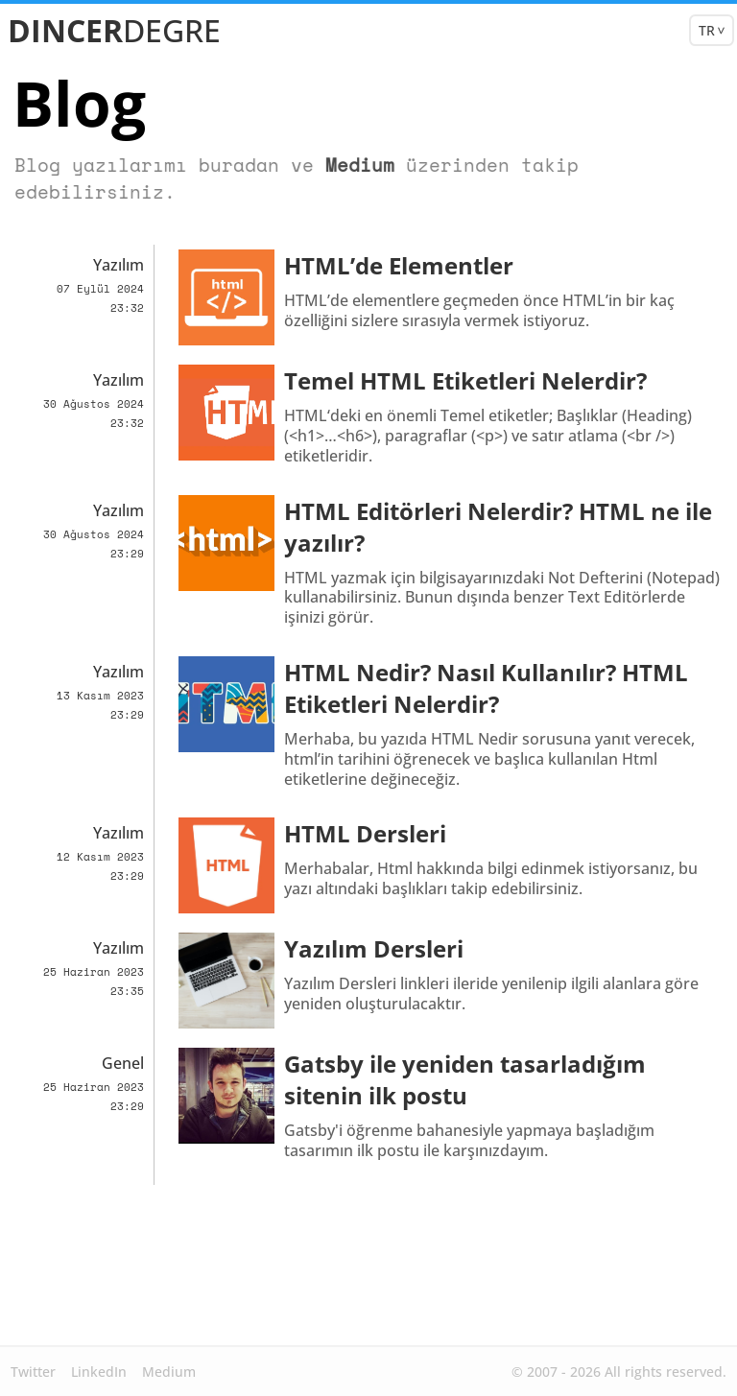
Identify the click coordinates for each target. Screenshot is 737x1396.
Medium (333, 164)
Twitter (33, 1371)
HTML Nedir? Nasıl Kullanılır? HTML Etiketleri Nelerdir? (486, 688)
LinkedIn (99, 1371)
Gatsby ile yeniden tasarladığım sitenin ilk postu (465, 1079)
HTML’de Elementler (398, 265)
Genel (123, 1063)
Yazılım (118, 264)
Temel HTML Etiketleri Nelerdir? (465, 380)
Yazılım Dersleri (374, 948)
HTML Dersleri (365, 833)
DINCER (114, 23)
